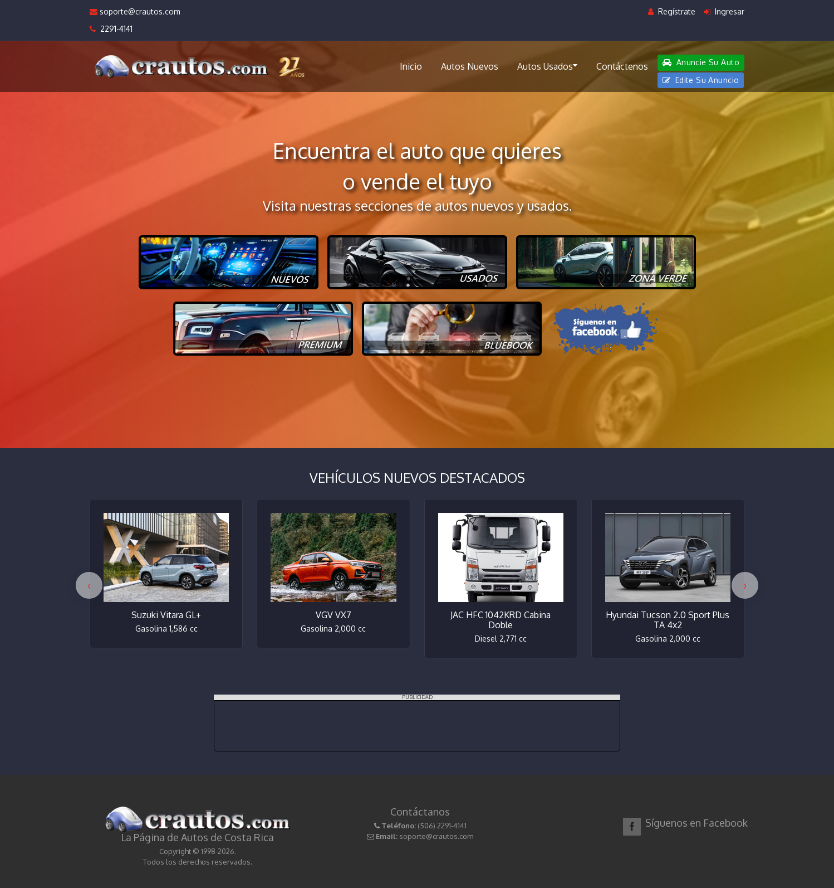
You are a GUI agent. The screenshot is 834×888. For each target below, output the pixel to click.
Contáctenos (622, 66)
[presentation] (89, 585)
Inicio (411, 66)
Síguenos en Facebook (696, 823)
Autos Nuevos (469, 66)
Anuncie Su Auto (701, 62)
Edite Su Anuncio (701, 80)
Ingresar (724, 11)
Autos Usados (547, 66)
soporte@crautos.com (135, 11)
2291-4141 (111, 28)
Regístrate (671, 11)
